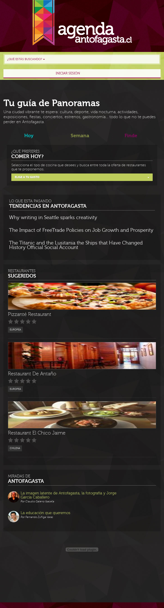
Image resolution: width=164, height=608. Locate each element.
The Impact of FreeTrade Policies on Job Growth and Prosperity (81, 230)
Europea (15, 329)
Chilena (15, 448)
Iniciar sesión (68, 73)
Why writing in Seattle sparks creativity (53, 217)
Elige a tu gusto (82, 177)
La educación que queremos (45, 513)
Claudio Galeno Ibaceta (39, 501)
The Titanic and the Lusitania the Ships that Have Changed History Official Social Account (76, 245)
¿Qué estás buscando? (26, 59)
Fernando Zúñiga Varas (39, 517)
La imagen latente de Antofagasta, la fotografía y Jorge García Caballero (68, 495)
